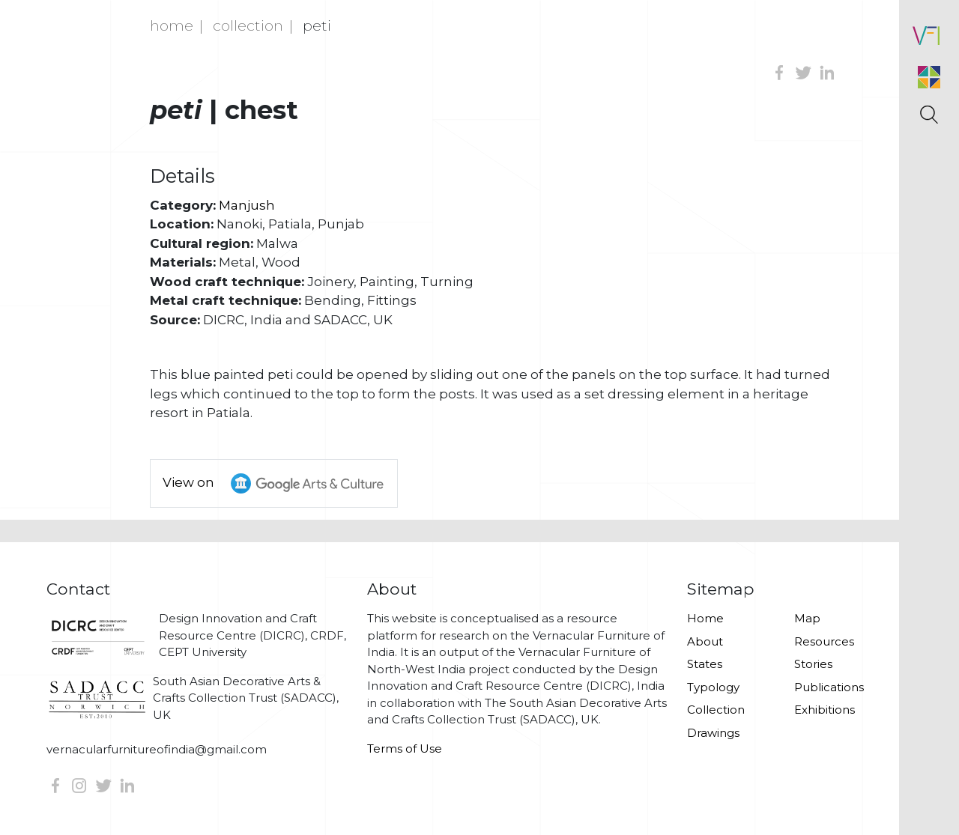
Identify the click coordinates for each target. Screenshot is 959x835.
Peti (317, 25)
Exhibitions (824, 709)
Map (807, 618)
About (705, 641)
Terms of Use (404, 748)
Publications (829, 687)
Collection (248, 25)
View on (280, 483)
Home (171, 25)
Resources (824, 641)
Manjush (247, 205)
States (704, 664)
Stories (813, 664)
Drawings (713, 733)
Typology (713, 687)
